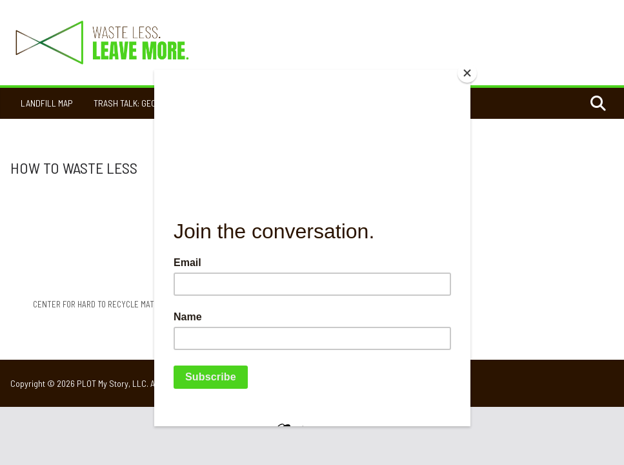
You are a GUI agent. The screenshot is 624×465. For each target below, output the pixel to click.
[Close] (467, 73)
